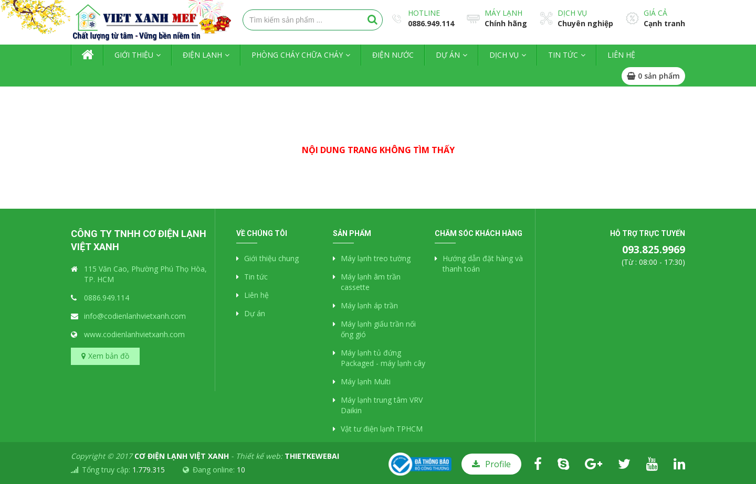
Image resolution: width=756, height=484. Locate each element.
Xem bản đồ (108, 356)
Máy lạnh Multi (366, 381)
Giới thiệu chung (271, 258)
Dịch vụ (572, 13)
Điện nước (393, 55)
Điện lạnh (202, 55)
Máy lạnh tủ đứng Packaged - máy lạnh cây (383, 358)
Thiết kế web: (287, 456)
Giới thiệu (133, 55)
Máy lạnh (503, 13)
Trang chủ (87, 55)
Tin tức (563, 55)
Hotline (424, 13)
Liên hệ (621, 55)
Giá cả (655, 13)
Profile (498, 464)
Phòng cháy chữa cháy (297, 55)
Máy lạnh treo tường (376, 258)
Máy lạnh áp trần (369, 305)
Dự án (448, 55)
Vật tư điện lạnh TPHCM (382, 429)
